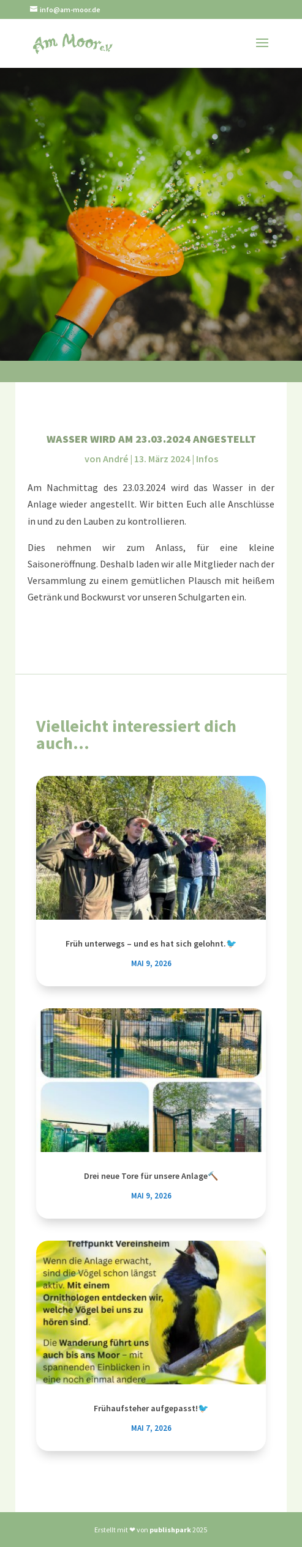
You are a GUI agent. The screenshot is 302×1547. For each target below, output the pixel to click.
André (115, 458)
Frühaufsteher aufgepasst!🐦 (151, 1408)
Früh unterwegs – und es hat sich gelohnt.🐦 (151, 943)
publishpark (170, 1529)
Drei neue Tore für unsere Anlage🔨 (151, 1175)
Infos (207, 458)
